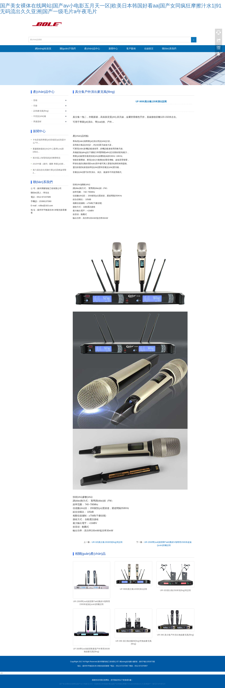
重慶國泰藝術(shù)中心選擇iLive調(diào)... (48, 150)
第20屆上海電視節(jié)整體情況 (46, 158)
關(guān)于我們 (68, 48)
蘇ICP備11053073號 (147, 662)
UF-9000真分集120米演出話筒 (133, 589)
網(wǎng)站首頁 (43, 48)
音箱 (35, 100)
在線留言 (148, 48)
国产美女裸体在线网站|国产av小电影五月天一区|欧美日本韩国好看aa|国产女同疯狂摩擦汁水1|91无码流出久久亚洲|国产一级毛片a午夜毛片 (111, 8)
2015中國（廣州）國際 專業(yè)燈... (49, 164)
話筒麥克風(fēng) (41, 111)
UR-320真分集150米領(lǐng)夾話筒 (107, 542)
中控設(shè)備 (39, 116)
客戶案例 (131, 48)
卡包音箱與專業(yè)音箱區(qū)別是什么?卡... (49, 141)
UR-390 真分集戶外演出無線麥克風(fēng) (175, 635)
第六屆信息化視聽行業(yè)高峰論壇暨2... (49, 171)
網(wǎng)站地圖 (126, 662)
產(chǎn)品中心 (92, 48)
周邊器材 (37, 121)
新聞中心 (113, 48)
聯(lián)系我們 (169, 48)
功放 (35, 105)
